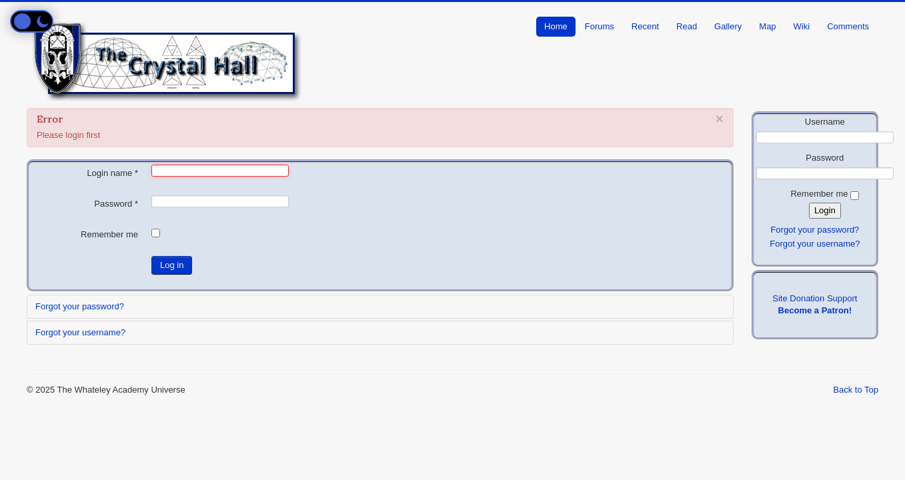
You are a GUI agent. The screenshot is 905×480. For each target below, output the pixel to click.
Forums (599, 26)
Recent (645, 26)
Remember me (109, 234)
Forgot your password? (79, 306)
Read (686, 26)
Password (116, 204)
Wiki (802, 26)
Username (825, 122)
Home (556, 26)
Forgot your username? (80, 332)
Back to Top (855, 390)
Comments (848, 26)
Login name (112, 173)
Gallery (728, 26)
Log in (171, 265)
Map (767, 26)
